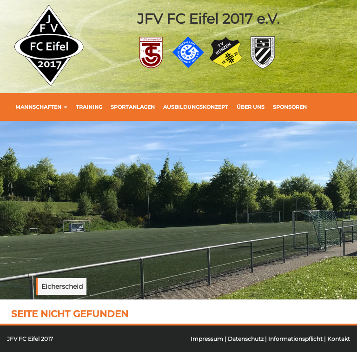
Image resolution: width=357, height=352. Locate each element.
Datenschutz (246, 338)
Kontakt (338, 338)
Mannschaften (41, 107)
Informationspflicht (295, 338)
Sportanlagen (133, 107)
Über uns (250, 107)
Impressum (207, 338)
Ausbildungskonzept (195, 107)
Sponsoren (290, 107)
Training (89, 107)
